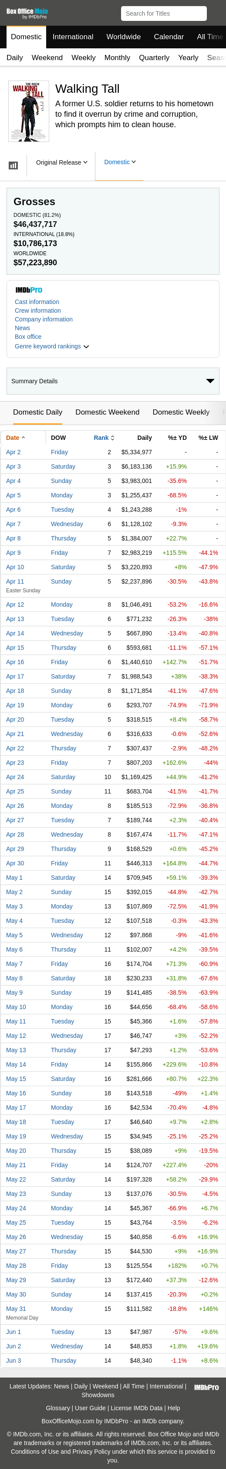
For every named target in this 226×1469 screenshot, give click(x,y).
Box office (28, 336)
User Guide (90, 1408)
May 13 (16, 1050)
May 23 (16, 1193)
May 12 (16, 1035)
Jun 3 (13, 1360)
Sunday (61, 480)
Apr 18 (15, 690)
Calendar (169, 37)
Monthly (118, 58)
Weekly (83, 58)
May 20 (16, 1150)
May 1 (14, 877)
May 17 (16, 1107)
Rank (101, 437)
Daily (15, 58)
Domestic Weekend (107, 412)
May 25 (16, 1222)
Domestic (26, 37)
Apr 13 (15, 618)
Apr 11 (15, 581)
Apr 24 (15, 776)
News (22, 327)
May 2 (14, 891)
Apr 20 (15, 719)
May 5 (14, 935)
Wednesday (67, 523)
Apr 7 (13, 523)
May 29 (16, 1280)
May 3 (14, 906)
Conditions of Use (35, 1451)
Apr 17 (15, 676)
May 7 (14, 963)
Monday (62, 495)
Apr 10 (15, 567)
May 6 (14, 949)
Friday (59, 452)
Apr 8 (13, 538)
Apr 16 (15, 662)
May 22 (16, 1179)
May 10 (16, 1006)
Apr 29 (15, 848)
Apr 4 (13, 480)
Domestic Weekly (180, 412)
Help (174, 1408)
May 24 (16, 1208)
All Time (134, 1386)
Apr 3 (13, 466)
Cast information (37, 301)
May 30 (16, 1294)
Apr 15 (15, 647)
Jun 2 (13, 1346)
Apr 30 (15, 863)
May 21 (16, 1165)
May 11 (16, 1021)
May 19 (16, 1136)
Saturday (63, 466)
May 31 (16, 1308)
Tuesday (62, 509)
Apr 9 (13, 552)
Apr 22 (15, 748)
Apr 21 (15, 733)
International (73, 37)
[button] (215, 11)
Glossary (58, 1408)
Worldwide (123, 37)
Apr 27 (15, 820)
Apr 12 (15, 604)
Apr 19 (15, 705)
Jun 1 (13, 1331)
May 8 (14, 978)
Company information (44, 319)
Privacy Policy (92, 1451)
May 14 (16, 1064)
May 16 (16, 1093)
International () (43, 234)
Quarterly (154, 58)
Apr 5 (13, 495)
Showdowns (98, 1394)
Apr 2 (13, 452)
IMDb (149, 1421)
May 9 (14, 992)
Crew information (38, 310)
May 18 (16, 1121)
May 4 (14, 920)
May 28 (16, 1265)
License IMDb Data (136, 1408)
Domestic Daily (37, 412)
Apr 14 (15, 633)
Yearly (188, 58)
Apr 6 (13, 509)
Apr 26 (15, 805)
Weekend (47, 58)
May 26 (16, 1236)
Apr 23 (15, 762)
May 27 (16, 1251)
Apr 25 (15, 791)
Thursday (63, 538)
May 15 (16, 1078)
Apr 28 (15, 834)
